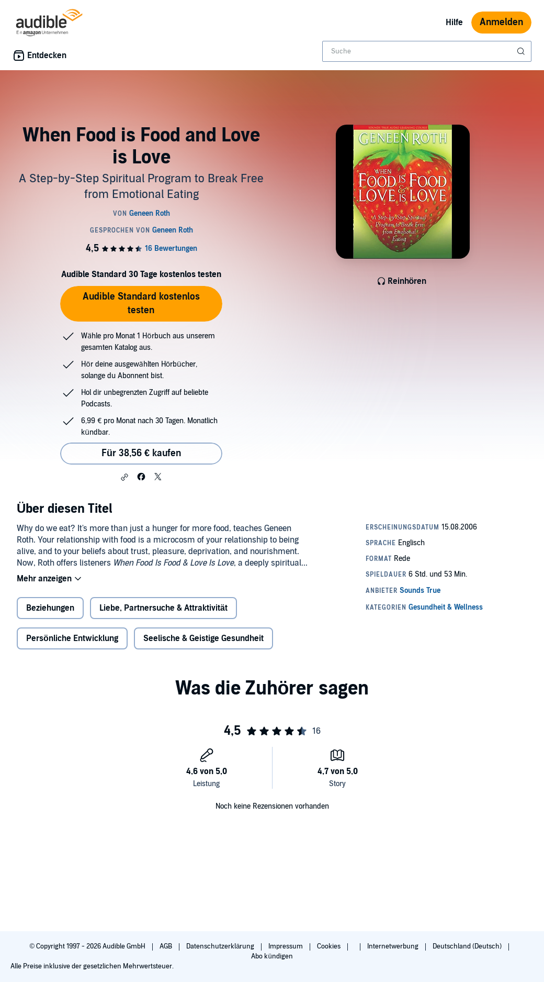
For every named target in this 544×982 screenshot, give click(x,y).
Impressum (286, 946)
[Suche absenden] (522, 51)
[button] (124, 477)
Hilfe (454, 22)
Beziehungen (50, 608)
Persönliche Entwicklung (72, 638)
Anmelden (501, 22)
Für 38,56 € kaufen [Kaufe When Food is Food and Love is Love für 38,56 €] (141, 453)
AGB (167, 946)
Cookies (329, 946)
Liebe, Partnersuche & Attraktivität (163, 608)
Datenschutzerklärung (221, 946)
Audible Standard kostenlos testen (141, 303)
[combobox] (426, 51)
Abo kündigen (271, 956)
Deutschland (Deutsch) (468, 946)
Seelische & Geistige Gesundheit (203, 638)
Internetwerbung (393, 946)
